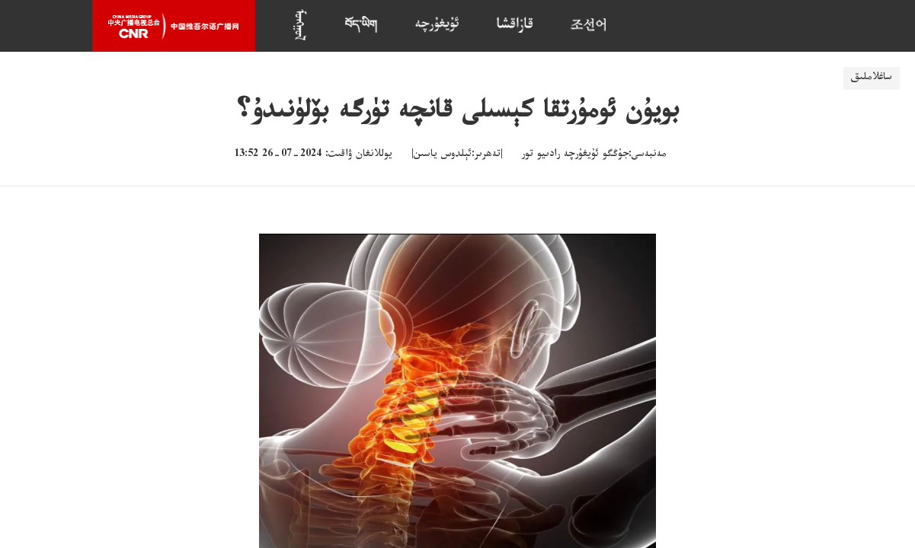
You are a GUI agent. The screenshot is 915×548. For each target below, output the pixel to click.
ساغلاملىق (871, 78)
